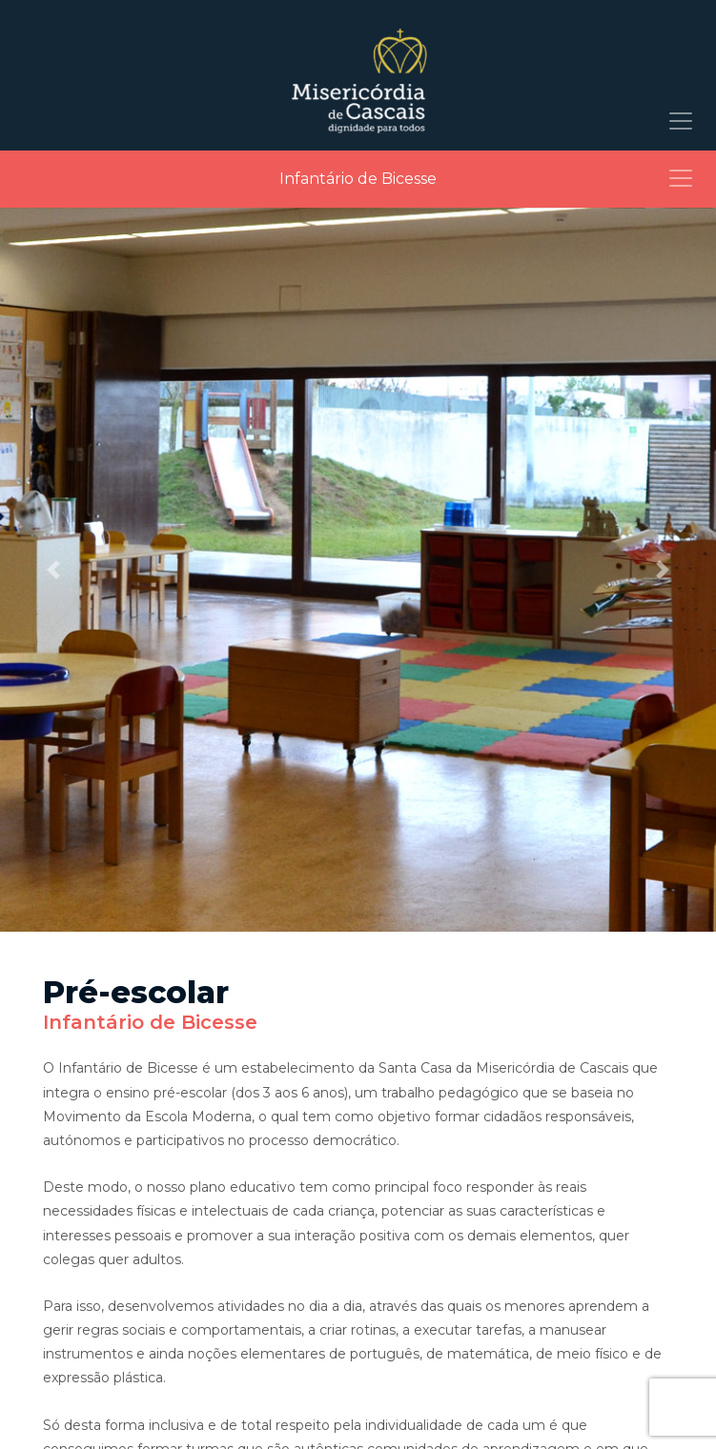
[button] (54, 570)
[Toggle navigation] (680, 121)
